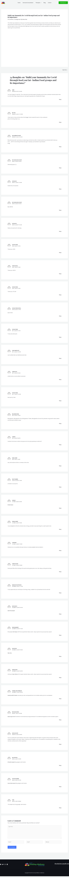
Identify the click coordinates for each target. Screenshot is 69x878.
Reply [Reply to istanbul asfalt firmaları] (60, 699)
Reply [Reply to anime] (60, 99)
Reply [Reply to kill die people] (60, 765)
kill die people (15, 757)
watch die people (11, 611)
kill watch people (11, 762)
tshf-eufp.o (15, 632)
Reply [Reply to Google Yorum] (60, 252)
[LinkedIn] (9, 866)
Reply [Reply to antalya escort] (60, 744)
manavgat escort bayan (17, 585)
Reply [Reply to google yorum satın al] (60, 316)
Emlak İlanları (11, 505)
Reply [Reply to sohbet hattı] (60, 379)
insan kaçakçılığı (16, 627)
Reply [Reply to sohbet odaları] (60, 572)
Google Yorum (15, 244)
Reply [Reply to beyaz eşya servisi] (60, 720)
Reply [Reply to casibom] (60, 444)
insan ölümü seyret (12, 783)
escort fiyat (15, 648)
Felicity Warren (15, 479)
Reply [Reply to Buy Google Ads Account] (60, 168)
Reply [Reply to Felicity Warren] (60, 487)
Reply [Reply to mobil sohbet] (60, 466)
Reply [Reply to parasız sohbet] (60, 529)
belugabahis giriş (16, 414)
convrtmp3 (14, 542)
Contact (49, 2)
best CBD (14, 113)
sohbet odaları (15, 564)
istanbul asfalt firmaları (18, 691)
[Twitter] (3, 866)
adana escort (15, 669)
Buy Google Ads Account (17, 160)
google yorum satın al (17, 308)
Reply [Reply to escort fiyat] (60, 656)
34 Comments (11, 19)
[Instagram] (6, 866)
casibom (14, 436)
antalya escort (15, 733)
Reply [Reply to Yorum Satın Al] (60, 274)
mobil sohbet (15, 458)
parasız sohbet (15, 521)
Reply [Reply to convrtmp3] (60, 550)
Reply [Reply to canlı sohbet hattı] (60, 358)
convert (34, 547)
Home (19, 2)
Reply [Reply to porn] (60, 808)
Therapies (38, 3)
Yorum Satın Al (15, 266)
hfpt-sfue (10, 653)
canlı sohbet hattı (16, 350)
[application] (40, 3)
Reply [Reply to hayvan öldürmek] (60, 786)
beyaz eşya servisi (16, 712)
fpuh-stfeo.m (15, 674)
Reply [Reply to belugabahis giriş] (60, 423)
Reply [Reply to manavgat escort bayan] (60, 593)
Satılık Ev (14, 500)
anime (13, 90)
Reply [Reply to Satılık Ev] (60, 508)
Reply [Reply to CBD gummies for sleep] (60, 147)
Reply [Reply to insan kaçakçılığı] (60, 635)
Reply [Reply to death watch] (60, 614)
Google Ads (14, 181)
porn (13, 800)
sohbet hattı (15, 371)
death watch (15, 606)
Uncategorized (18, 19)
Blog (44, 2)
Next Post (65, 70)
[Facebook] (0, 866)
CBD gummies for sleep (17, 135)
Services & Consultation (28, 2)
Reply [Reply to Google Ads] (60, 189)
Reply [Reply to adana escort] (60, 677)
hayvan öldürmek (16, 778)
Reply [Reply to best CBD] (60, 122)
